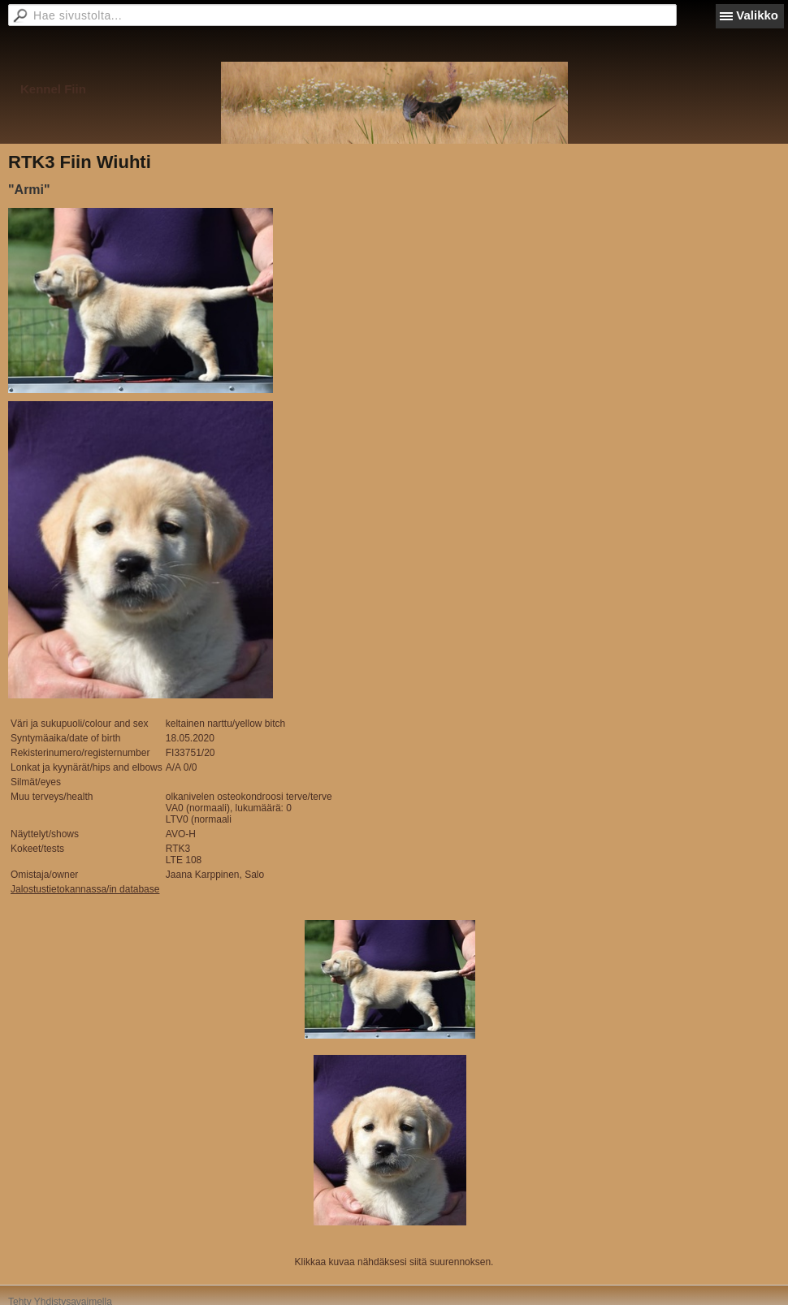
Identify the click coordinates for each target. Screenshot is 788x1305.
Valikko (757, 15)
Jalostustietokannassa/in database (85, 889)
